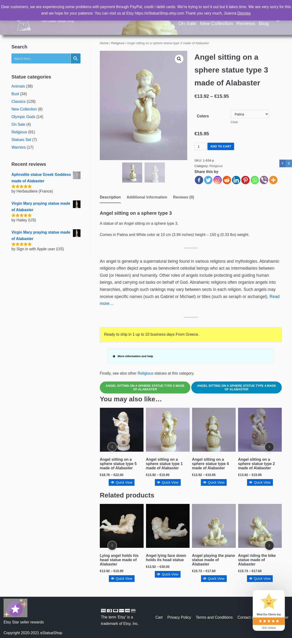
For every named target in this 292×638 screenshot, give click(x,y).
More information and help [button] (135, 356)
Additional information (146, 197)
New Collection (216, 23)
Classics (18, 101)
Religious (19, 132)
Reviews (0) (183, 197)
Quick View (121, 482)
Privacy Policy (179, 617)
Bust (15, 94)
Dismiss (244, 13)
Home (104, 43)
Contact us (246, 617)
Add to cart (220, 146)
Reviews (246, 23)
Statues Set (21, 140)
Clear (234, 122)
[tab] (110, 197)
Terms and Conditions (214, 617)
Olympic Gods (23, 117)
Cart (159, 617)
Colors (203, 116)
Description (110, 197)
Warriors (18, 147)
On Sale (187, 23)
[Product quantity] (200, 146)
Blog (264, 23)
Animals (18, 86)
